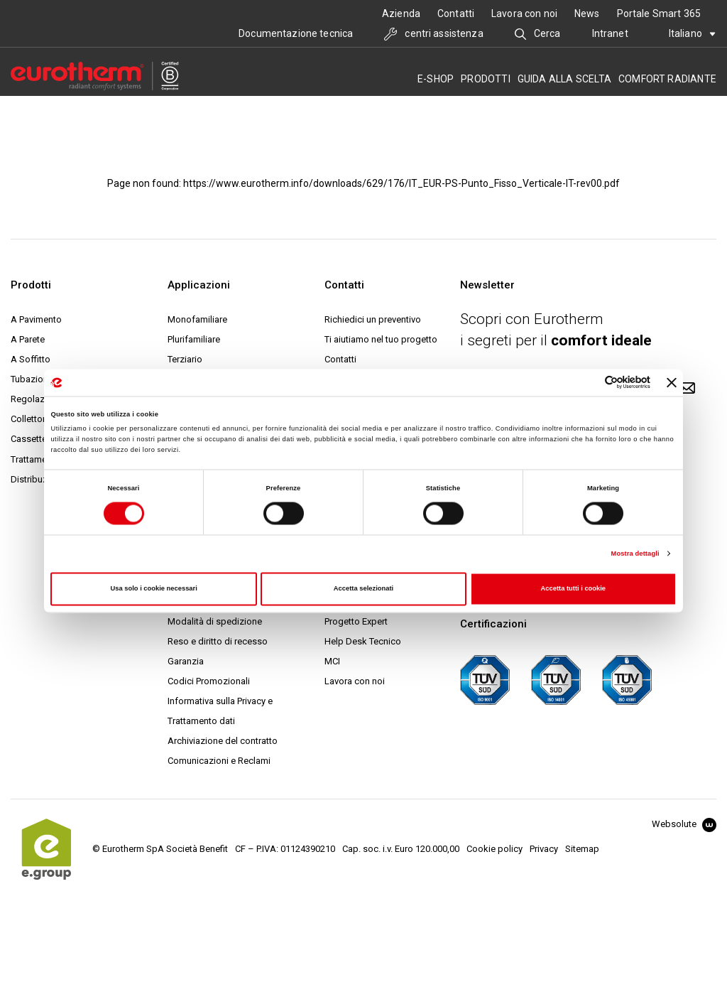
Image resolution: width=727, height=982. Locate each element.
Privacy (544, 848)
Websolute (684, 824)
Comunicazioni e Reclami (219, 760)
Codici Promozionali (209, 681)
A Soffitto (30, 359)
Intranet (610, 33)
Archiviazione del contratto (223, 740)
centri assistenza (433, 33)
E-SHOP (435, 79)
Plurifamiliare (194, 339)
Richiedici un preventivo (372, 319)
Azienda (401, 13)
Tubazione (32, 379)
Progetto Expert (356, 621)
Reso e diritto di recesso (218, 641)
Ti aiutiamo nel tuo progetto (380, 339)
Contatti (455, 13)
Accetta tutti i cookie (573, 589)
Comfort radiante (667, 79)
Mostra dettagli (635, 553)
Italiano (692, 33)
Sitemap (582, 848)
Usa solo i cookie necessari (154, 589)
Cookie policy (494, 848)
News (587, 13)
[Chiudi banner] (672, 382)
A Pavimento (36, 319)
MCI (332, 661)
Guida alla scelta (564, 79)
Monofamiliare (197, 319)
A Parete (28, 339)
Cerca (538, 33)
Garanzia (186, 661)
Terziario (185, 359)
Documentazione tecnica (296, 33)
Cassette (29, 438)
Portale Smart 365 (659, 13)
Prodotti (485, 79)
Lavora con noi (524, 13)
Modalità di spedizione (215, 621)
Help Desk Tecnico (362, 641)
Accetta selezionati (363, 589)
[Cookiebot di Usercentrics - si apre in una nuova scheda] (588, 382)
